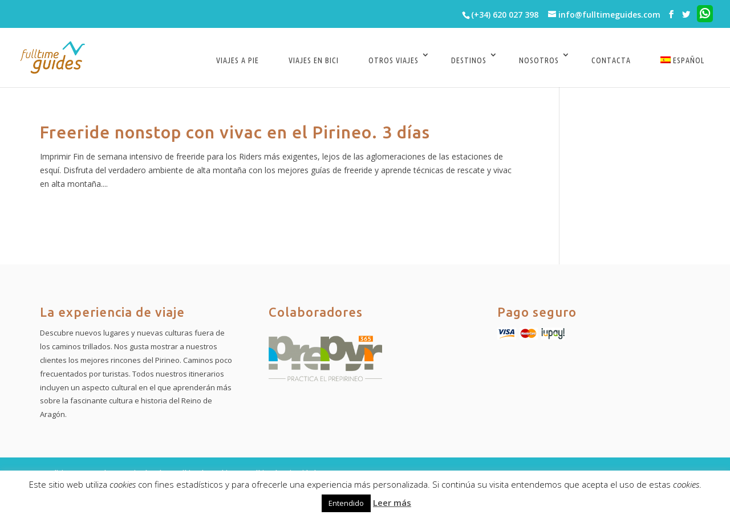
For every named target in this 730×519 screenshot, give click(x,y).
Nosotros (539, 60)
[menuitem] (682, 69)
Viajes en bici (314, 60)
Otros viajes (393, 60)
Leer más (392, 502)
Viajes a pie (237, 60)
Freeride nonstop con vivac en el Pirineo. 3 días (235, 132)
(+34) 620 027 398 (504, 14)
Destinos (468, 60)
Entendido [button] (346, 503)
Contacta (611, 60)
